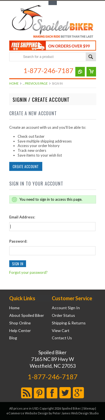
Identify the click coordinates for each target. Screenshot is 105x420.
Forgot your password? (28, 272)
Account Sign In (66, 308)
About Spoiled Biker (26, 315)
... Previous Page (35, 83)
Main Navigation (14, 70)
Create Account (26, 166)
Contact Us (62, 338)
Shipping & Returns (69, 323)
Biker (52, 22)
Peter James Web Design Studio (76, 413)
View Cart (60, 330)
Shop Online (20, 323)
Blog (13, 338)
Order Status (63, 315)
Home (13, 83)
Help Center (20, 330)
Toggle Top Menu (52, 3)
